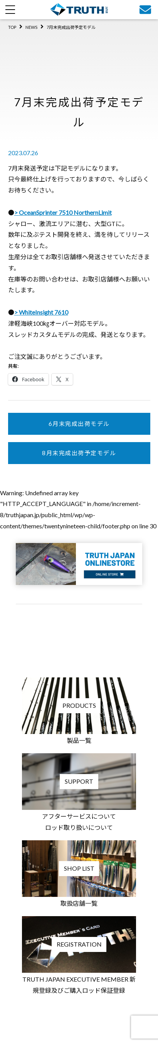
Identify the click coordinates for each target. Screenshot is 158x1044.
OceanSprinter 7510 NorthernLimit (65, 212)
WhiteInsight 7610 (43, 312)
